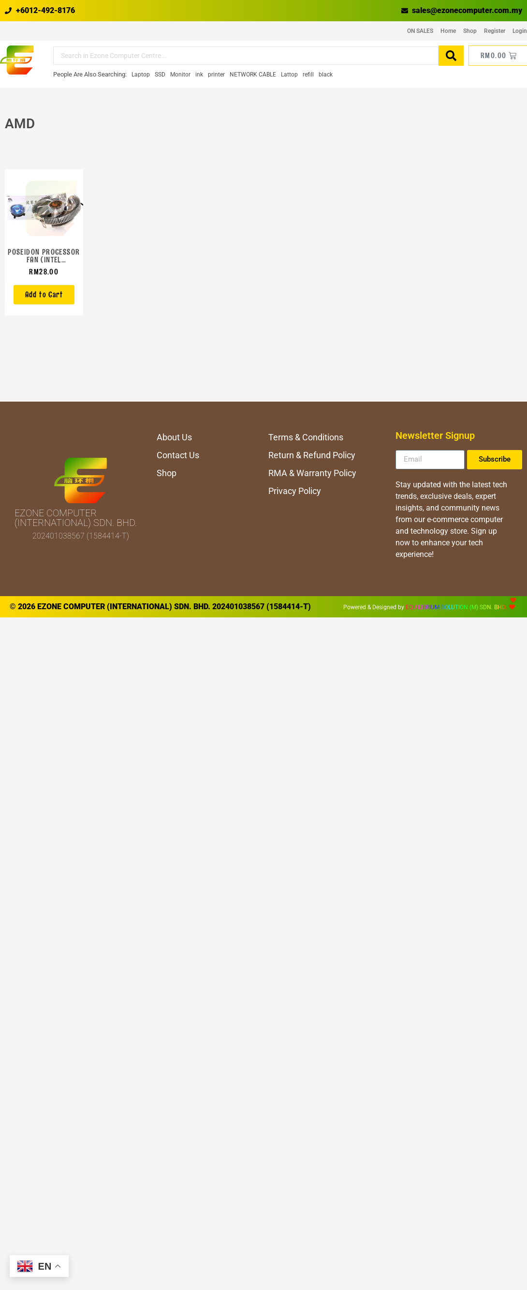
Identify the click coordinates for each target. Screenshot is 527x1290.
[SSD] (160, 74)
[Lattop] (289, 74)
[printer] (216, 74)
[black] (326, 74)
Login (519, 31)
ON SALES (420, 31)
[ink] (199, 74)
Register (494, 31)
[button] (44, 294)
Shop (470, 31)
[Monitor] (180, 74)
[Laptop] (141, 74)
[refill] (308, 74)
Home (448, 31)
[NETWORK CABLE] (253, 74)
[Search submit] (451, 55)
